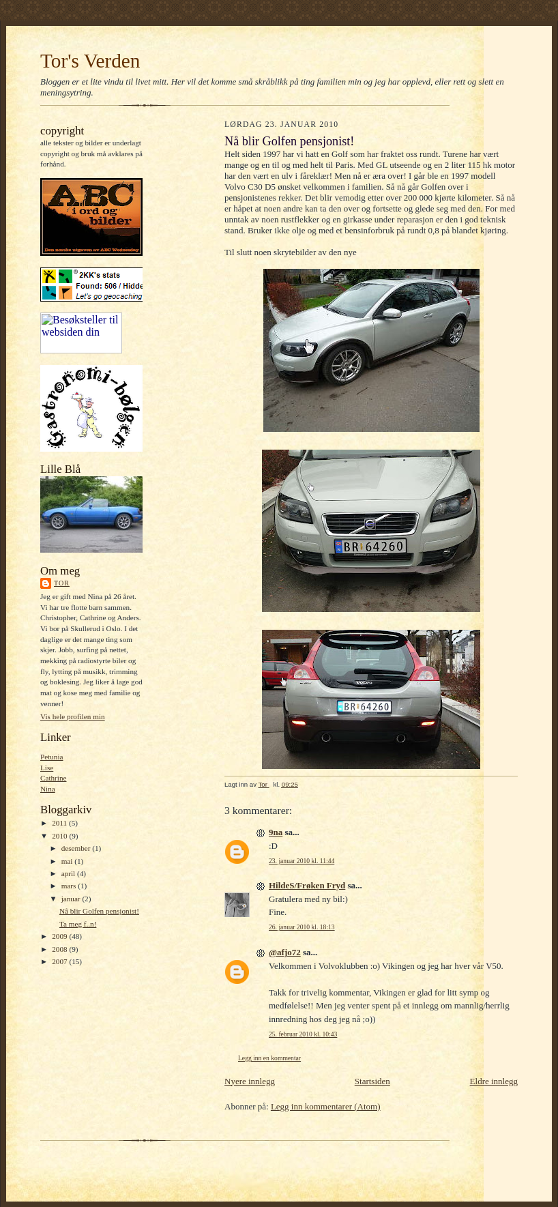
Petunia (51, 757)
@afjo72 (285, 952)
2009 (60, 936)
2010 (60, 836)
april (69, 873)
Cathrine (53, 778)
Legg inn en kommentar (269, 1058)
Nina (47, 789)
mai (68, 861)
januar (72, 899)
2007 (60, 961)
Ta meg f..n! (77, 924)
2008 (60, 949)
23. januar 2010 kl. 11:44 (301, 860)
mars (69, 886)
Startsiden (372, 1081)
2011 (60, 823)
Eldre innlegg (494, 1081)
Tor (62, 583)
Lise (46, 768)
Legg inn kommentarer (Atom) (326, 1106)
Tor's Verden (90, 61)
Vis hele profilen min (72, 716)
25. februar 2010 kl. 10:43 (303, 1034)
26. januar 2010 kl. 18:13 (302, 927)
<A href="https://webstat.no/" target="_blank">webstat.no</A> (81, 332)
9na (275, 832)
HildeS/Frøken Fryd (307, 885)
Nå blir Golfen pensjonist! (99, 911)
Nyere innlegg (249, 1081)
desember (77, 848)
